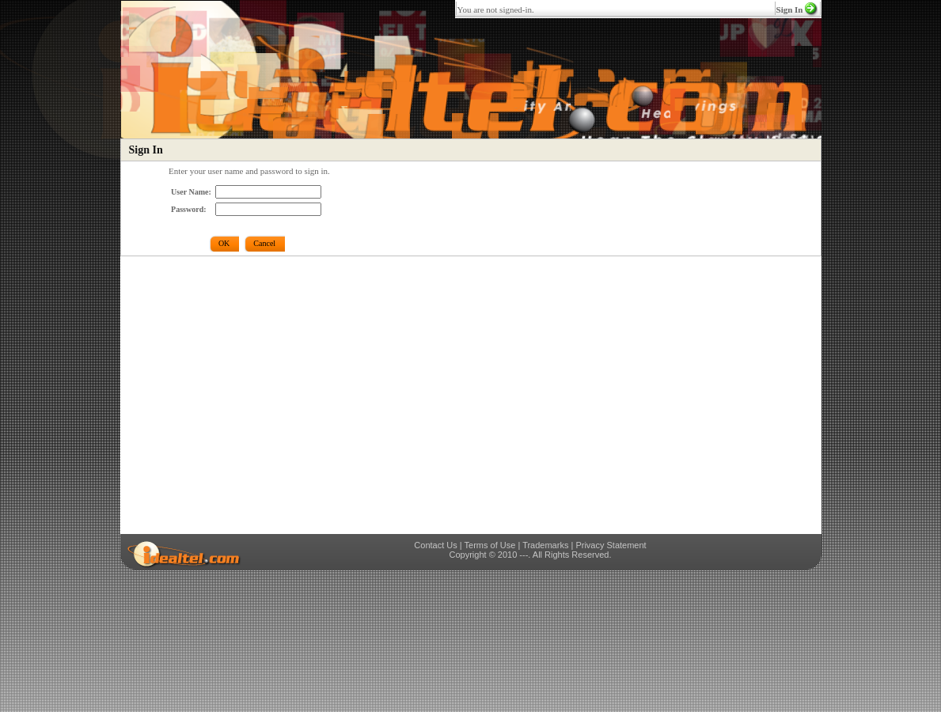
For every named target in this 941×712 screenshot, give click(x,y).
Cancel (264, 243)
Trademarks (545, 545)
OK (224, 243)
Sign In (789, 9)
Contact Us (435, 545)
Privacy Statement (610, 545)
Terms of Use (490, 545)
